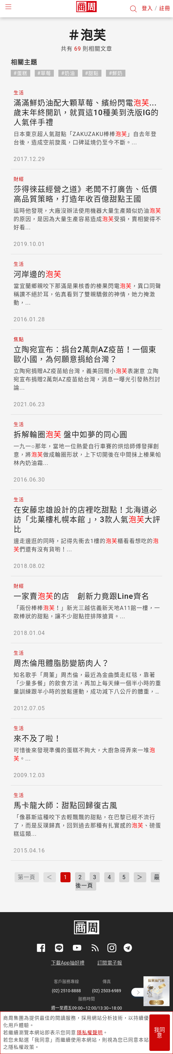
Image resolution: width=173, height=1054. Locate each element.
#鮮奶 (116, 73)
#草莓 (44, 73)
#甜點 (92, 73)
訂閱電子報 (109, 963)
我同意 (159, 1033)
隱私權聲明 (90, 1032)
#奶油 (68, 73)
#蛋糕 (20, 73)
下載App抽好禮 (68, 963)
